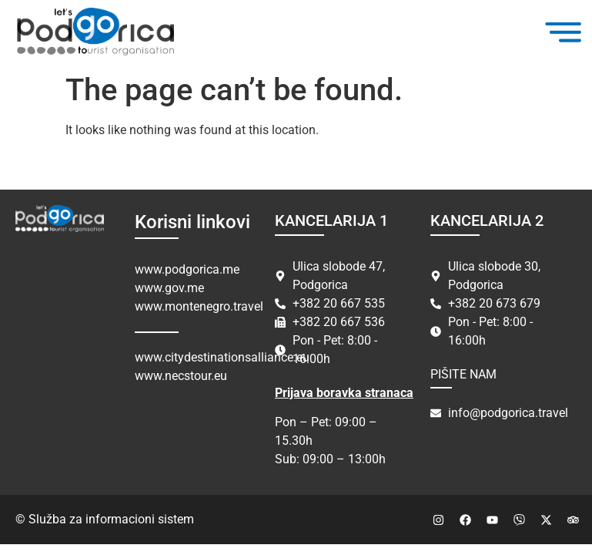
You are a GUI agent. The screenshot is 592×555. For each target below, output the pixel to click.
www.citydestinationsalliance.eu (222, 357)
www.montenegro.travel (199, 306)
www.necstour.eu (181, 375)
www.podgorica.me (187, 269)
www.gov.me (169, 288)
